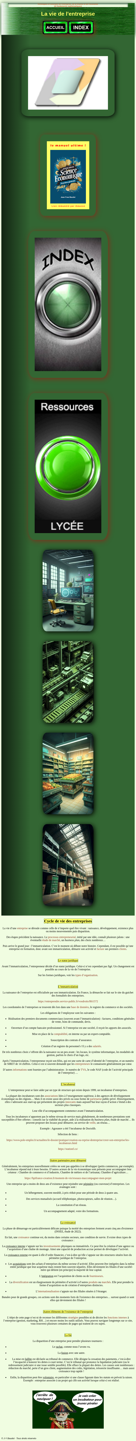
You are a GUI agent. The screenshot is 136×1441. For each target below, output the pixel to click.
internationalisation (48, 1291)
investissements (51, 1246)
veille (92, 1122)
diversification (21, 1282)
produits (93, 1282)
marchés (106, 1282)
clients (122, 949)
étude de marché (51, 940)
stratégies (73, 1317)
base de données (80, 1007)
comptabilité (60, 1034)
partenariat (96, 1098)
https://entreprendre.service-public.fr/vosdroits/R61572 (68, 1001)
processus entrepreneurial (62, 937)
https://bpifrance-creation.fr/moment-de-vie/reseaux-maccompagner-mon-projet (68, 1178)
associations (51, 1095)
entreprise (22, 928)
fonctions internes (117, 1317)
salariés (97, 1046)
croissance (24, 1237)
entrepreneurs (82, 1063)
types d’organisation (86, 975)
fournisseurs (96, 1276)
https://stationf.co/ (68, 1148)
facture (100, 949)
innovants (71, 1102)
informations (20, 1069)
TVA (83, 1069)
